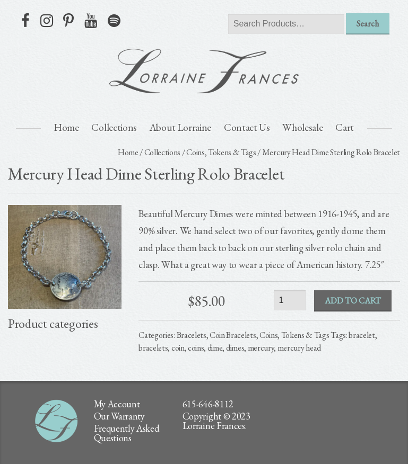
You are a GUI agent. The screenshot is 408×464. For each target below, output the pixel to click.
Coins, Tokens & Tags (221, 152)
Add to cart (353, 300)
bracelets (153, 347)
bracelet (362, 335)
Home (66, 127)
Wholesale (302, 127)
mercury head (299, 347)
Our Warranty (119, 416)
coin (178, 347)
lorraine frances (204, 70)
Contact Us (247, 127)
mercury (261, 347)
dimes (235, 347)
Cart (344, 127)
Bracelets (191, 335)
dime (215, 347)
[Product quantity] (290, 300)
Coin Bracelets (233, 335)
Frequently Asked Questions (127, 433)
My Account (117, 404)
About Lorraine (181, 127)
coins (196, 347)
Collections (113, 127)
